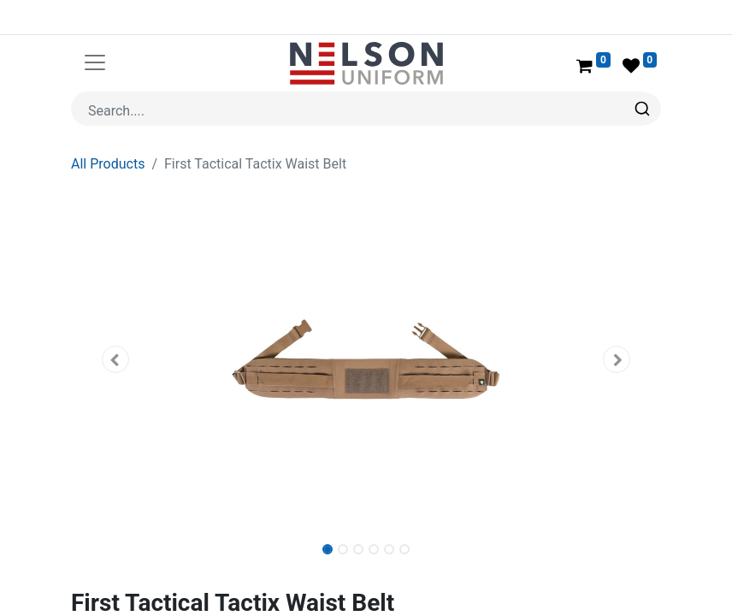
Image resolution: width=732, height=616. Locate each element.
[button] (115, 359)
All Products (108, 164)
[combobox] (366, 109)
